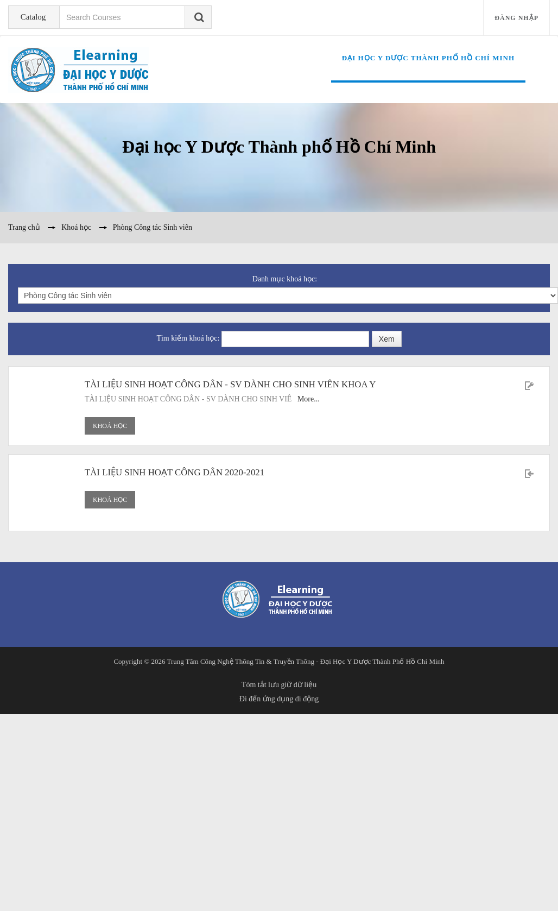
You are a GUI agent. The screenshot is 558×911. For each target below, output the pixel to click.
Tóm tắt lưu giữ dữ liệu (279, 685)
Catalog (32, 16)
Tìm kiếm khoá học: (188, 338)
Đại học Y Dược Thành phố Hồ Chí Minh (428, 58)
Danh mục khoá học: (284, 279)
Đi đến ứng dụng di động (279, 699)
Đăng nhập (516, 18)
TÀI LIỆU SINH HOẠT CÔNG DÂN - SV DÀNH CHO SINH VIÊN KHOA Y (230, 384)
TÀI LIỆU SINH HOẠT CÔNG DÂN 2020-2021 (174, 472)
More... (308, 399)
